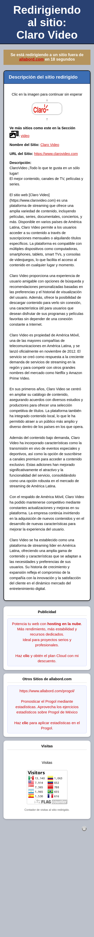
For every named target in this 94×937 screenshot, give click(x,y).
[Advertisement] (47, 889)
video (25, 136)
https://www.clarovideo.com (56, 154)
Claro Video (49, 145)
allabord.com (31, 59)
